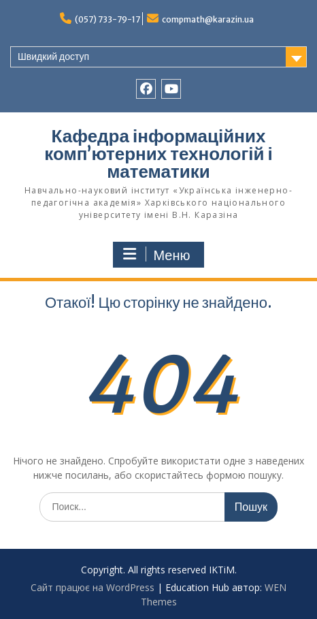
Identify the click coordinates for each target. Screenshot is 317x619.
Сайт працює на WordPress (92, 587)
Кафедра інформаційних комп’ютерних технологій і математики (158, 153)
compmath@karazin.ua (208, 19)
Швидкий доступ (53, 56)
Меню (156, 255)
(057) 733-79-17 (107, 19)
